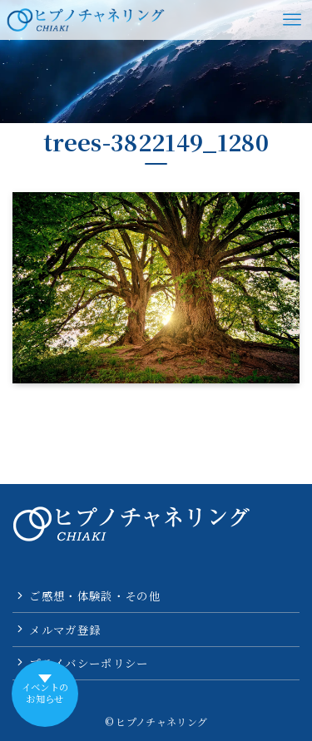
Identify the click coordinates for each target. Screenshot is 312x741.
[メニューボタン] (292, 20)
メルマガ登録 (65, 629)
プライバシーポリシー (88, 663)
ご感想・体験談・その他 (95, 595)
